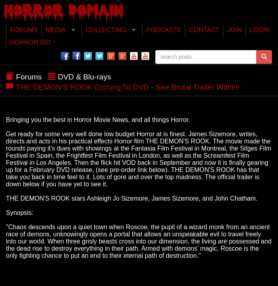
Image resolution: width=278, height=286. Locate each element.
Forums (29, 77)
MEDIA (56, 30)
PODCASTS (163, 30)
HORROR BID (30, 42)
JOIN (234, 30)
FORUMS (24, 30)
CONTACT (204, 30)
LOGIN (259, 30)
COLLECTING (106, 30)
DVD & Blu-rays (84, 77)
